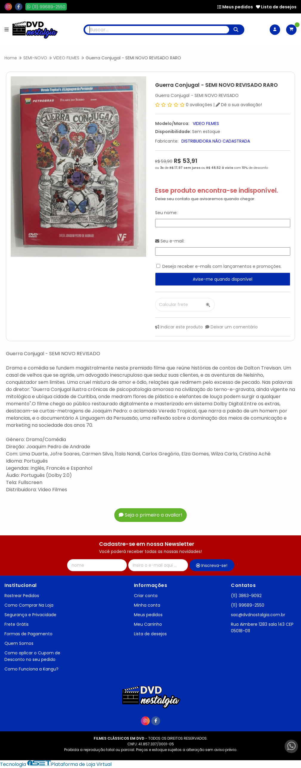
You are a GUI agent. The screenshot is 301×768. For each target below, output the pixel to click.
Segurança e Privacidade (30, 615)
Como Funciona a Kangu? (31, 669)
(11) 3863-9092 (246, 596)
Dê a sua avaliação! (239, 105)
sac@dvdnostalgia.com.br (258, 615)
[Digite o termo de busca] (157, 29)
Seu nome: (166, 213)
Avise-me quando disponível (222, 279)
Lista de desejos (276, 7)
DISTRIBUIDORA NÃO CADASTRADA (215, 141)
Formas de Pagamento (28, 634)
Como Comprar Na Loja (28, 605)
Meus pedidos (235, 7)
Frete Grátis (16, 624)
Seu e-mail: (169, 241)
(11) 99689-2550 (247, 605)
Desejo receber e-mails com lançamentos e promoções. (222, 266)
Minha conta (147, 605)
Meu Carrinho (148, 624)
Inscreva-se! (211, 565)
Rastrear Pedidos (21, 596)
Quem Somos (18, 643)
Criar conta (146, 596)
